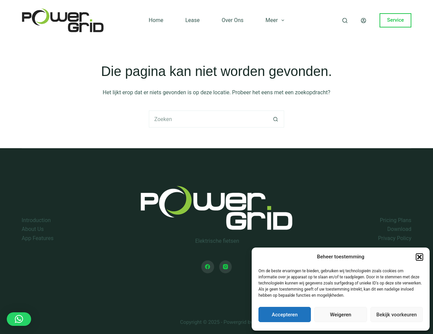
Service (395, 20)
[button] (419, 257)
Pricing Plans (395, 220)
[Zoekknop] (275, 119)
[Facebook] (207, 266)
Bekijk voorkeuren (396, 315)
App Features (37, 238)
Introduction (36, 220)
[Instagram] (225, 266)
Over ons (233, 20)
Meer (276, 20)
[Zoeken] (344, 20)
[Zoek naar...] (208, 119)
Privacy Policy (395, 238)
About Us (33, 229)
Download (399, 229)
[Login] (363, 20)
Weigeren (340, 315)
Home (156, 20)
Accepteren (285, 315)
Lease (192, 20)
